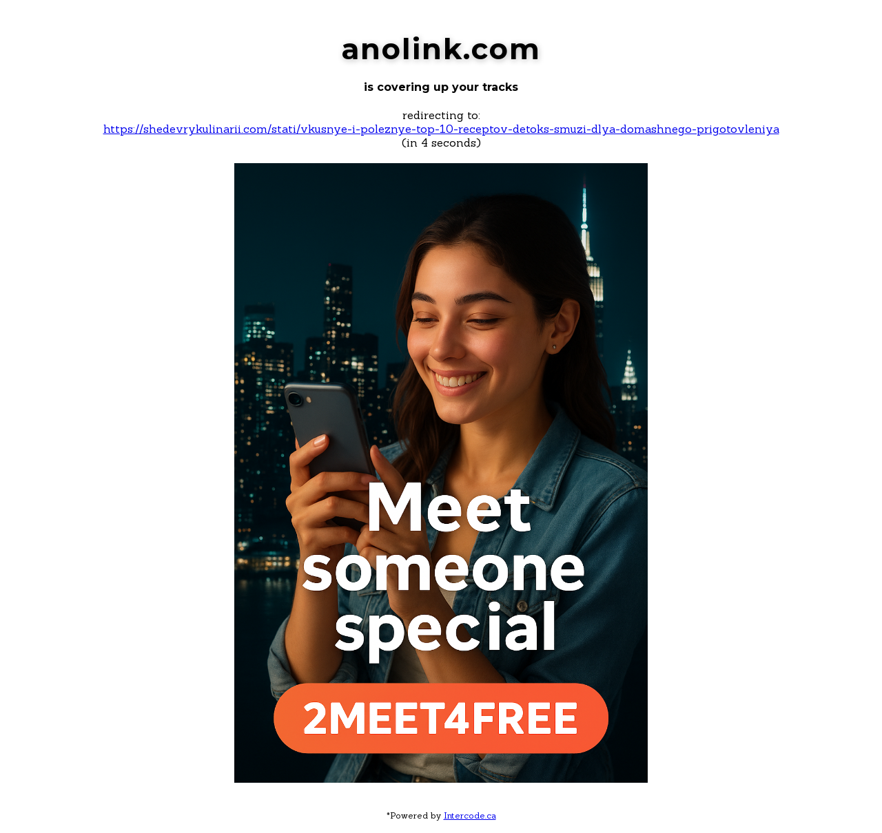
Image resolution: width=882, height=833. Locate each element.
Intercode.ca (470, 815)
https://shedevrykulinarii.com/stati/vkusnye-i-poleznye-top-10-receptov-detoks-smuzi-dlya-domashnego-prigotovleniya (441, 129)
